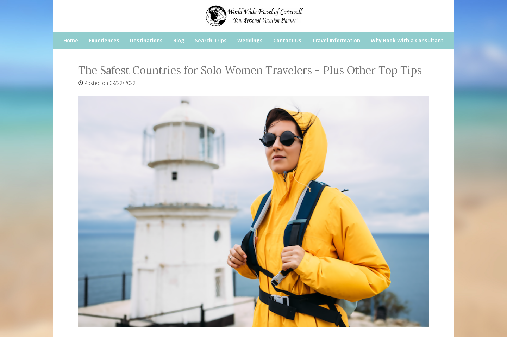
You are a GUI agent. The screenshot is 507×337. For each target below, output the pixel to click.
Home (70, 40)
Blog (178, 40)
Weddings (250, 40)
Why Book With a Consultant (407, 40)
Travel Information (336, 40)
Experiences (104, 40)
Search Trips (211, 40)
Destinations (146, 40)
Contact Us (287, 40)
